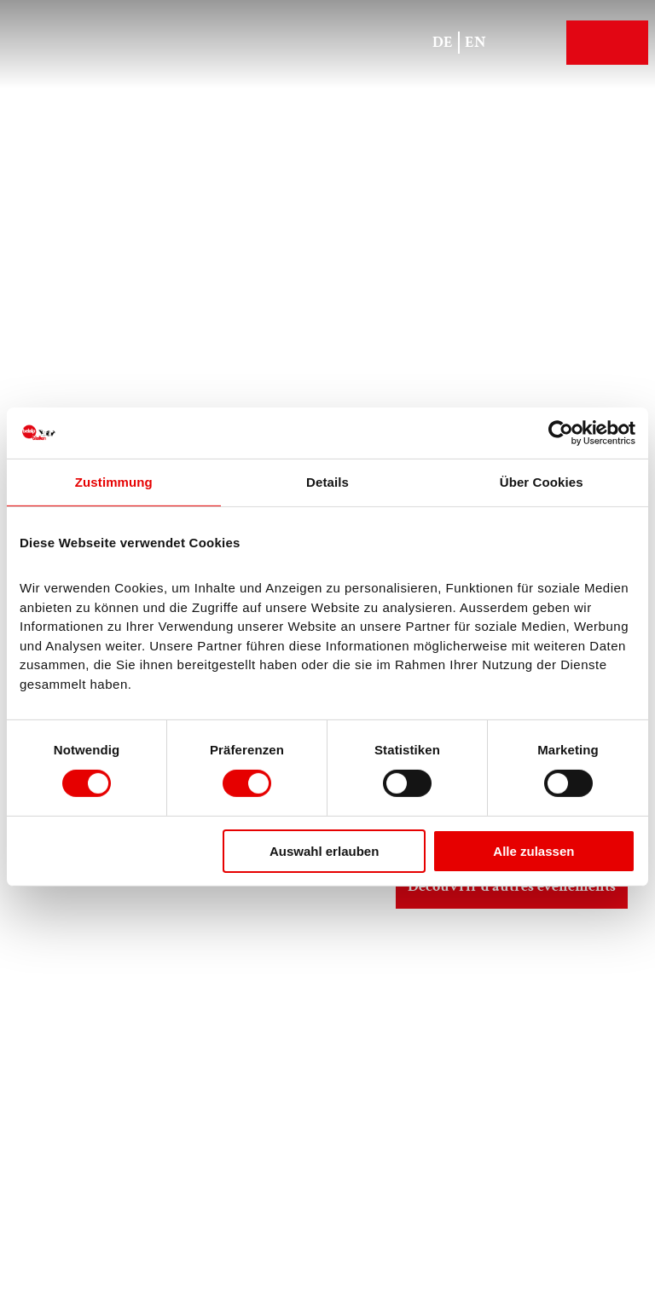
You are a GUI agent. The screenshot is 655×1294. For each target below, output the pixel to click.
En (475, 42)
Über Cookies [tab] (541, 482)
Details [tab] (327, 482)
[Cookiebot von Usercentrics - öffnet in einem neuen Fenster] (560, 433)
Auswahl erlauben (324, 851)
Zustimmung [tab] (114, 482)
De (442, 42)
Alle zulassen (533, 851)
